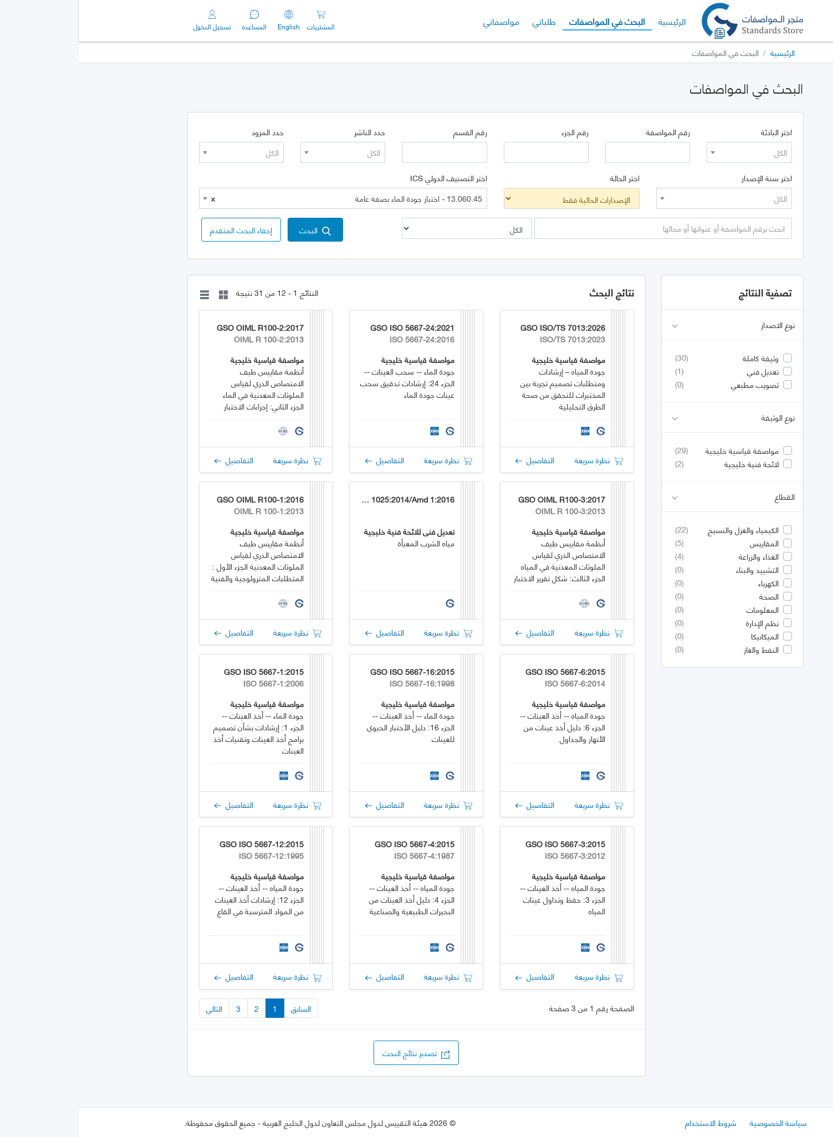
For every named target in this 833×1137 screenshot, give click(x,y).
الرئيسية (590, 20)
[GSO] (673, 21)
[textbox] (670, 152)
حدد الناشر (290, 131)
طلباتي (465, 21)
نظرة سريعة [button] (520, 460)
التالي (135, 1008)
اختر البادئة (697, 131)
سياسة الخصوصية (699, 1122)
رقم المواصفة (589, 131)
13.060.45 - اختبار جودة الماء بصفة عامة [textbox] (267, 198)
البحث (236, 230)
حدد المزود (189, 131)
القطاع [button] (654, 496)
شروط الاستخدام (632, 1122)
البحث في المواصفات (525, 20)
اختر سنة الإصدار (688, 177)
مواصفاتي (423, 21)
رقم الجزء (496, 131)
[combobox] (670, 152)
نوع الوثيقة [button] (654, 417)
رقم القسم (391, 131)
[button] (162, 230)
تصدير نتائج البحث (337, 1052)
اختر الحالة (546, 177)
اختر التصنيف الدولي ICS (369, 177)
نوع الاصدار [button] (654, 325)
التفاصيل (456, 460)
